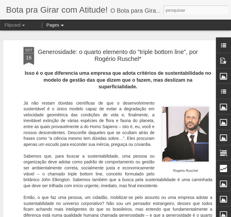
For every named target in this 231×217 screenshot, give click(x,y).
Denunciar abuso (174, 213)
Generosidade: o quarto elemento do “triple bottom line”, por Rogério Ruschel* (118, 49)
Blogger (154, 213)
